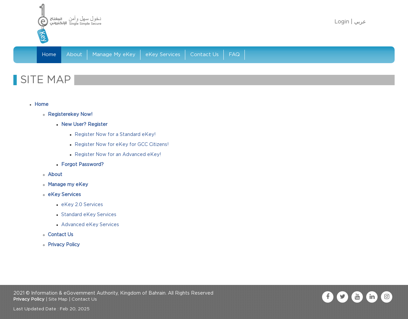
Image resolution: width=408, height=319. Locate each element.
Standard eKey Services (88, 214)
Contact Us (204, 54)
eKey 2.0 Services (82, 204)
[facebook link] (327, 297)
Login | (343, 21)
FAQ (234, 54)
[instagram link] (386, 297)
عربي (360, 21)
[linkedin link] (372, 297)
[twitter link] (342, 297)
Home (49, 54)
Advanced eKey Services (90, 224)
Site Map (58, 299)
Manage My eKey (113, 54)
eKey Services (162, 54)
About (74, 54)
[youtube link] (357, 297)
